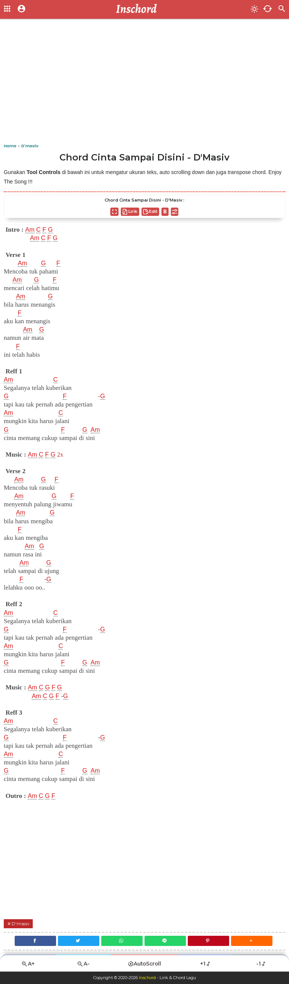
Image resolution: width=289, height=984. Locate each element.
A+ (28, 963)
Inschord (147, 978)
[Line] (165, 941)
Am (30, 230)
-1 (261, 963)
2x (61, 454)
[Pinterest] (210, 941)
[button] (254, 941)
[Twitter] (77, 941)
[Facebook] (33, 941)
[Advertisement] (144, 83)
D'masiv (21, 923)
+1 (205, 963)
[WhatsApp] (121, 941)
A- (83, 963)
